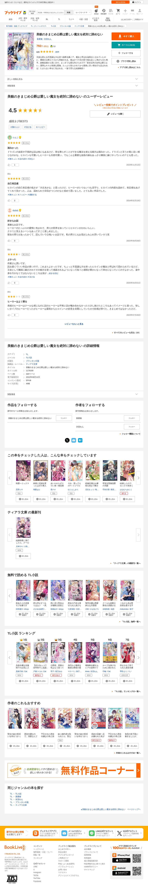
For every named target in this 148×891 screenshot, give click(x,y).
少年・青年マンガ (22, 19)
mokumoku (124, 609)
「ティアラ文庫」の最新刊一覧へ (126, 563)
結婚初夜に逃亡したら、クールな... (22, 542)
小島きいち (28, 546)
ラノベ (71, 19)
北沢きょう (89, 490)
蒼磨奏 (39, 39)
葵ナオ (53, 490)
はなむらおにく (126, 490)
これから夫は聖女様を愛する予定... (126, 605)
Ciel (25, 671)
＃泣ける (28, 127)
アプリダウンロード (66, 855)
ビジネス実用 (95, 19)
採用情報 (87, 855)
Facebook (37, 881)
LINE (35, 867)
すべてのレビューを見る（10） (127, 333)
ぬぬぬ (15, 210)
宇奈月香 (106, 490)
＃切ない (31, 159)
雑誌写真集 (107, 19)
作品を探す (62, 852)
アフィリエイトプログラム (68, 875)
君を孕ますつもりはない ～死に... (39, 605)
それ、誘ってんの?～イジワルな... (74, 485)
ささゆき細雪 (38, 609)
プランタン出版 (32, 361)
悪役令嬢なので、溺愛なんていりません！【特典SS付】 (30, 737)
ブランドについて (91, 852)
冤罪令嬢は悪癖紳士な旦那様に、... (91, 605)
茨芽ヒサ (19, 490)
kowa (87, 671)
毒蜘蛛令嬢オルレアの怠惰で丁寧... (91, 667)
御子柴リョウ (81, 671)
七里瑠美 (71, 609)
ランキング (37, 858)
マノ (130, 671)
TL (59, 19)
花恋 (112, 609)
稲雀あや (54, 609)
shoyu (26, 609)
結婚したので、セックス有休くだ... (126, 485)
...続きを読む (52, 273)
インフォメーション (66, 867)
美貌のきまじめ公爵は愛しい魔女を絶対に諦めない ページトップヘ (110, 809)
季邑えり (123, 671)
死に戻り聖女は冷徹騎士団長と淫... (57, 605)
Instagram (37, 872)
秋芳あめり (99, 490)
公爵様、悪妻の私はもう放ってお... (57, 667)
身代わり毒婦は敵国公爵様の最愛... (74, 667)
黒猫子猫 (19, 671)
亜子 (131, 609)
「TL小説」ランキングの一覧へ (127, 691)
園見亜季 (114, 490)
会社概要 (87, 849)
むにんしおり (73, 490)
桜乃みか (58, 671)
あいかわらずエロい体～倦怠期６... (57, 485)
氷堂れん (48, 39)
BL (47, 19)
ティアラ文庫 (31, 364)
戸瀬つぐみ (37, 671)
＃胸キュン (15, 127)
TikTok (35, 875)
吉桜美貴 (106, 609)
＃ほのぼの (22, 159)
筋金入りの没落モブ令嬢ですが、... (22, 605)
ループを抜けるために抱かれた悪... (109, 667)
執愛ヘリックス (22, 483)
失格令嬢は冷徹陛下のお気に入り (22, 667)
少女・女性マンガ (35, 19)
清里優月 (19, 609)
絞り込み (32, 12)
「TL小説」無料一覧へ (130, 622)
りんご (15, 137)
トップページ (38, 849)
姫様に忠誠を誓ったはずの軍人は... (39, 485)
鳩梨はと (36, 490)
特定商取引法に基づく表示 (94, 864)
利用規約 (87, 858)
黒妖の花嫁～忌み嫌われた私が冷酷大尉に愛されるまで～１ (97, 737)
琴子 (52, 671)
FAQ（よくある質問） (67, 864)
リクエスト (62, 872)
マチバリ (71, 671)
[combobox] (51, 12)
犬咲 (87, 609)
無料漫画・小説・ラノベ (42, 852)
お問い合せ (62, 870)
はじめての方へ (126, 19)
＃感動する (32, 195)
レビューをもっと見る (74, 324)
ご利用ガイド (138, 19)
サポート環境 (63, 861)
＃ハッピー (40, 127)
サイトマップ (89, 870)
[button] (23, 499)
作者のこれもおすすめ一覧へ (128, 753)
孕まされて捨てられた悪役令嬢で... (126, 667)
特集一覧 (36, 855)
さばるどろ (94, 609)
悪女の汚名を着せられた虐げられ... (74, 605)
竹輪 (104, 671)
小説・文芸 (83, 19)
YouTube (36, 878)
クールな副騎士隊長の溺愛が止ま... (109, 605)
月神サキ (19, 546)
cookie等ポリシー (91, 867)
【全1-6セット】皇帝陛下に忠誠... (40, 666)
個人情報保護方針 (91, 861)
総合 (10, 19)
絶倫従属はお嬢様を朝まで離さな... (91, 485)
